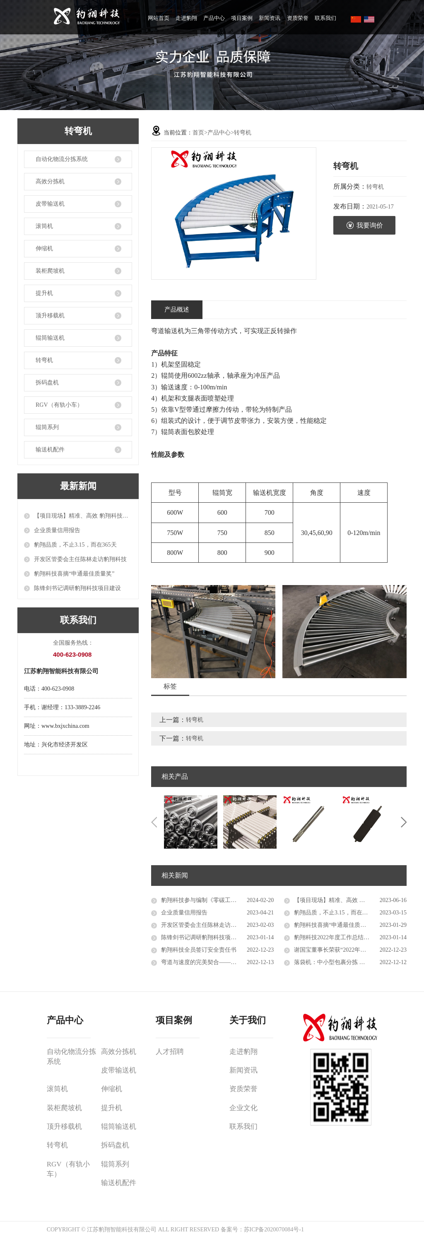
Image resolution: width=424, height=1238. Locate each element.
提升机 (44, 293)
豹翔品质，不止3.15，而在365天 (75, 545)
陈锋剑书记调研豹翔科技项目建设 (77, 588)
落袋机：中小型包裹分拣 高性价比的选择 (347, 962)
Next (404, 822)
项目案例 (242, 18)
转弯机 (44, 360)
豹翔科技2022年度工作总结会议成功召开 (346, 937)
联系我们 (325, 18)
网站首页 (158, 18)
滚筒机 (44, 226)
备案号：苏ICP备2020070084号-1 (262, 1229)
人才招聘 (170, 1052)
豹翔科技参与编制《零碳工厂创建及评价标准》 (217, 900)
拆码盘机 (47, 382)
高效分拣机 (50, 181)
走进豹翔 (186, 18)
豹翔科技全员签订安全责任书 (198, 950)
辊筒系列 (47, 427)
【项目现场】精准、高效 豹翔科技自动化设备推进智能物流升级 (83, 516)
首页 (198, 133)
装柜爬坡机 (50, 271)
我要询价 (364, 225)
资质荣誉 (297, 18)
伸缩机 (44, 248)
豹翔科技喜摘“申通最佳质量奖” (74, 574)
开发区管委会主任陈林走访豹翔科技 (80, 559)
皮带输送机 (50, 204)
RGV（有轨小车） (59, 405)
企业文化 (243, 1108)
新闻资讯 (269, 18)
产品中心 (214, 18)
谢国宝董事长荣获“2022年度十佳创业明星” (348, 950)
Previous (154, 822)
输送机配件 (50, 449)
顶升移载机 (50, 315)
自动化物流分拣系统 (62, 159)
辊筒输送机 (50, 338)
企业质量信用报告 (57, 530)
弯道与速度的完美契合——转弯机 (204, 962)
